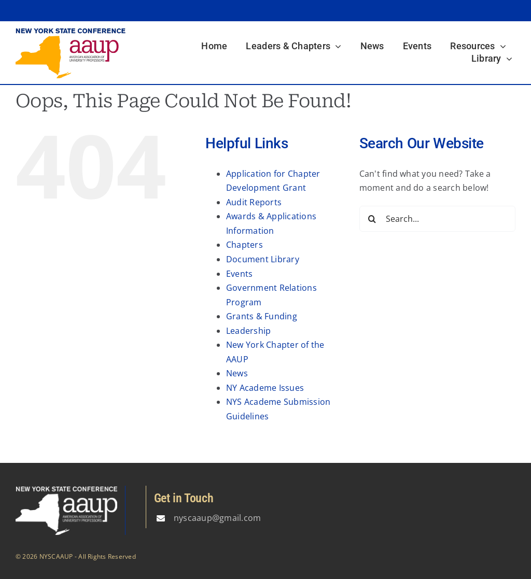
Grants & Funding (261, 316)
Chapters (244, 244)
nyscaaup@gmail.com (217, 518)
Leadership (248, 330)
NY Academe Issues (265, 387)
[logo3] (70, 31)
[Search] (372, 219)
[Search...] (437, 219)
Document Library (262, 259)
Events (239, 273)
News (237, 373)
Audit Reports (254, 202)
